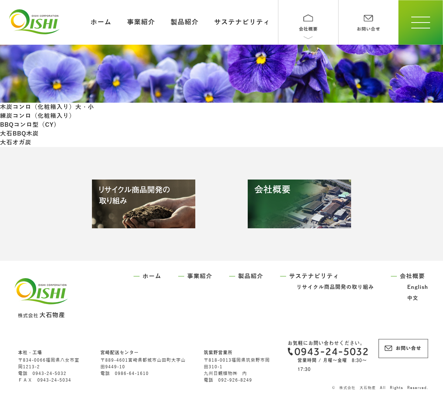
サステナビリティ (242, 22)
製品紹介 (185, 22)
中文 (412, 298)
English (417, 287)
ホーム (100, 22)
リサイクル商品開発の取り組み (335, 287)
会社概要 (412, 276)
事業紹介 (141, 22)
